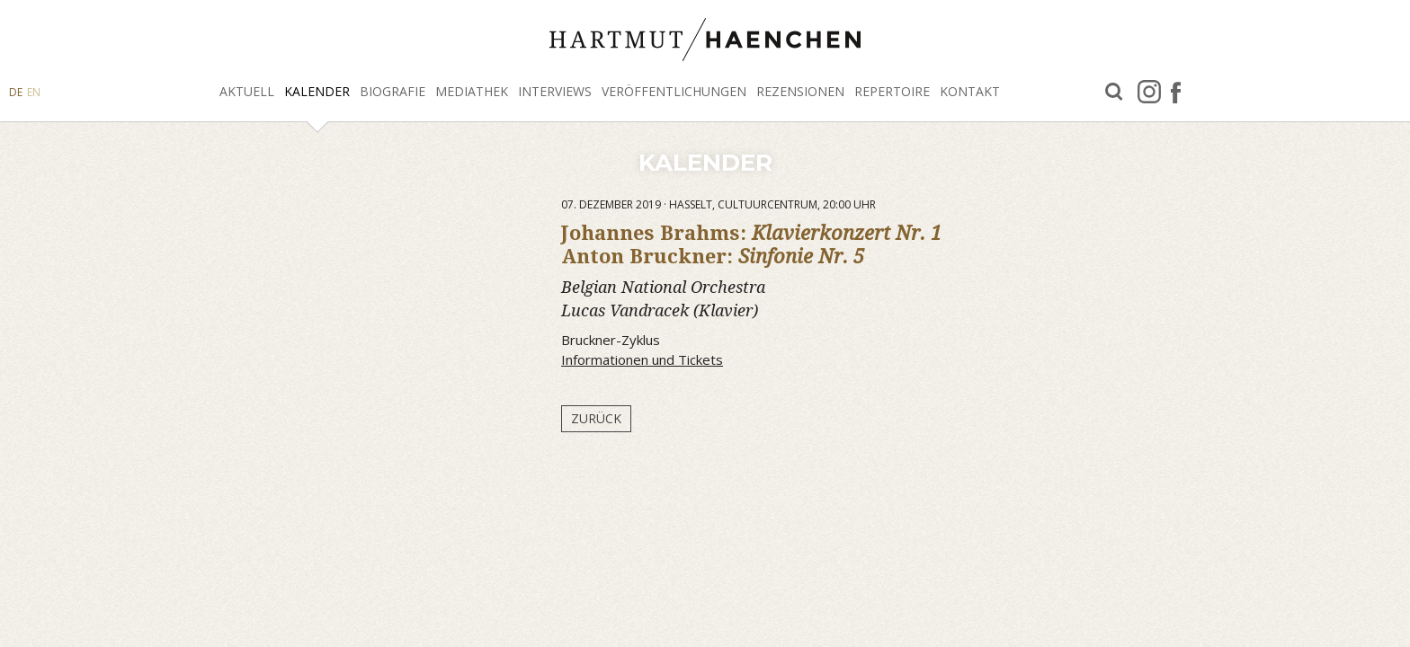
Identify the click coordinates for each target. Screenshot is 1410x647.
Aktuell (246, 91)
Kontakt (970, 91)
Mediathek (471, 91)
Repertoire (892, 91)
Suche (1114, 92)
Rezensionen (800, 91)
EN (33, 92)
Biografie (392, 91)
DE (15, 92)
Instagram (1149, 91)
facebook (1176, 91)
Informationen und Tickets (642, 359)
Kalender (317, 91)
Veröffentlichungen (674, 91)
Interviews (555, 91)
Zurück (596, 418)
